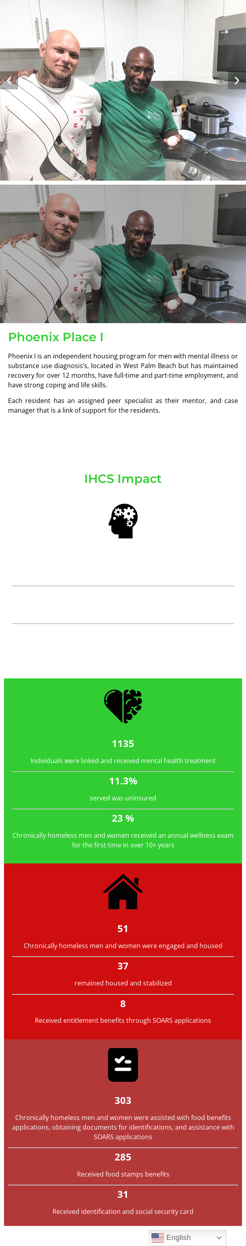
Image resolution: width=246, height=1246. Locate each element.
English (171, 1238)
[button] (9, 80)
